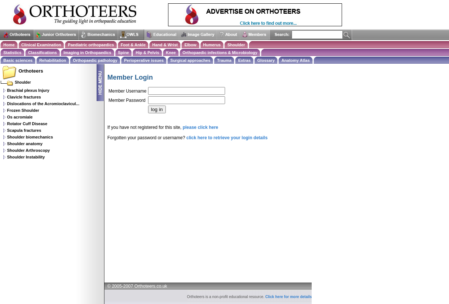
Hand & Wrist (165, 45)
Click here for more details (288, 297)
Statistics (12, 52)
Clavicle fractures (24, 97)
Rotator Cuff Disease (27, 123)
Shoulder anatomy (25, 143)
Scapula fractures (24, 130)
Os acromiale (20, 117)
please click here (200, 127)
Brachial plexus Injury (28, 90)
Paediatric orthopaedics (91, 45)
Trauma (224, 60)
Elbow (190, 45)
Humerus (212, 45)
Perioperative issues (144, 60)
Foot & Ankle (133, 45)
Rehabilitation (52, 60)
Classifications (42, 52)
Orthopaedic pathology (95, 60)
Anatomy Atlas (295, 60)
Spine (123, 52)
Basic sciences (18, 60)
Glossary (266, 60)
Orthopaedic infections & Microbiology (219, 52)
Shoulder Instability (26, 157)
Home (9, 45)
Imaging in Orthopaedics (87, 52)
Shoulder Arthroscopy (28, 150)
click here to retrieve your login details (226, 137)
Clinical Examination (41, 45)
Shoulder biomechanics (30, 137)
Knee (171, 52)
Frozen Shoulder (23, 110)
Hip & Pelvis (147, 52)
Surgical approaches (190, 60)
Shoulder (236, 45)
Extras (244, 60)
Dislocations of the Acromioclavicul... (43, 103)
